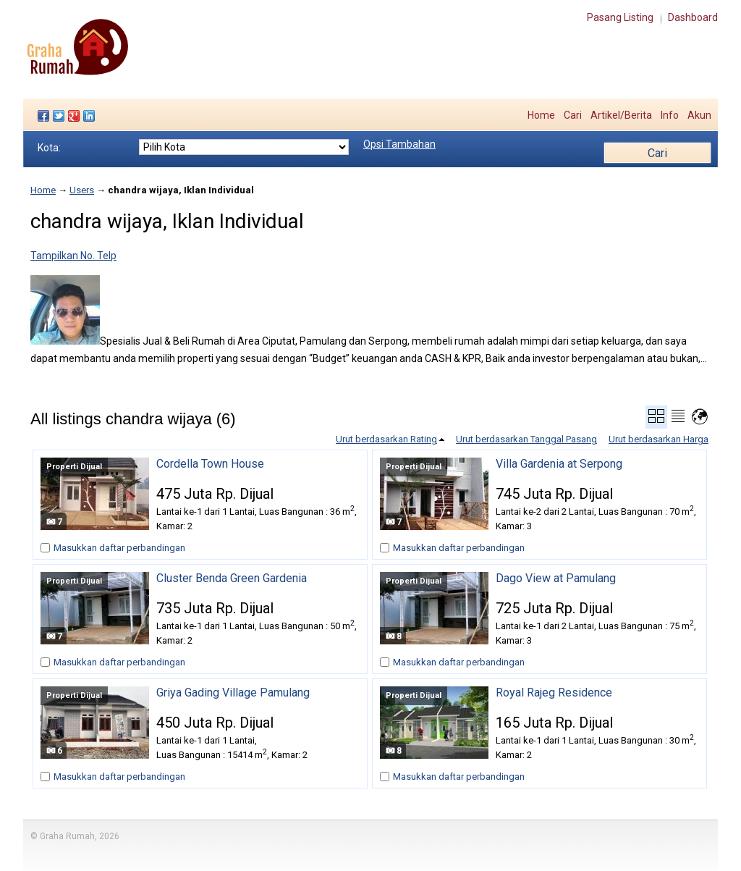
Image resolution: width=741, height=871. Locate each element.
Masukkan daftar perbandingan (119, 547)
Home (541, 115)
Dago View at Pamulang (556, 578)
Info (670, 115)
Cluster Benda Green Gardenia (231, 578)
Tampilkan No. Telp (73, 255)
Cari (573, 115)
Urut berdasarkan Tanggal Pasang (526, 439)
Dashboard (693, 17)
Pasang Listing (620, 17)
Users (81, 190)
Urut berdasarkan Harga (658, 439)
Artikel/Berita (621, 115)
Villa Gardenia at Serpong (559, 464)
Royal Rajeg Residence (554, 692)
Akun (699, 115)
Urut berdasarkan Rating (386, 439)
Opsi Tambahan (399, 144)
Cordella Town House (210, 464)
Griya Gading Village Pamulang (233, 692)
